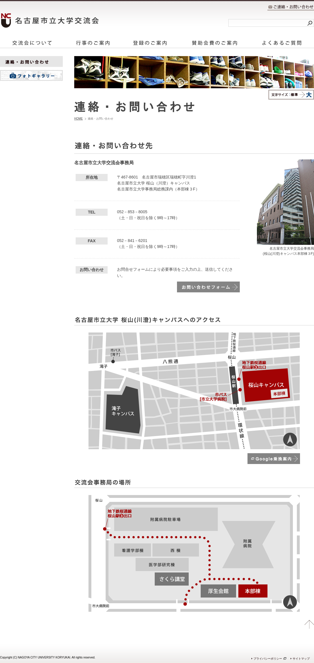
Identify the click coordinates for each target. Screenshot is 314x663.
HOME (78, 118)
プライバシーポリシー (267, 658)
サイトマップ (301, 658)
